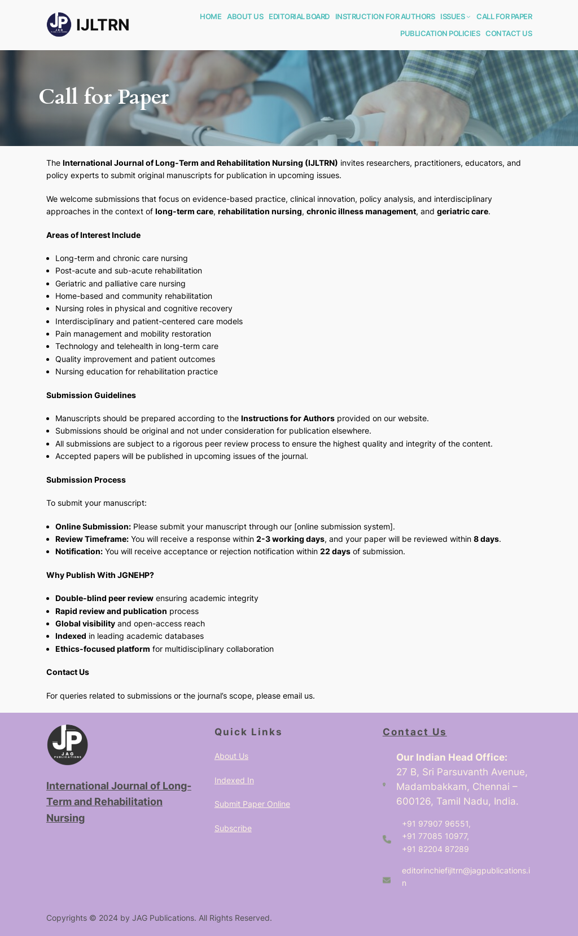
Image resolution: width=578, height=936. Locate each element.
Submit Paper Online (252, 804)
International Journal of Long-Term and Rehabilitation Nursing (118, 801)
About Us (231, 756)
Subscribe (233, 828)
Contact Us (415, 732)
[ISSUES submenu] (468, 16)
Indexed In (234, 780)
